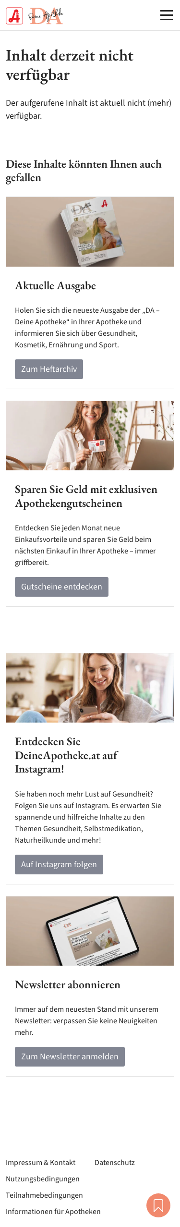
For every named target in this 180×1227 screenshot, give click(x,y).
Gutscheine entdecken (61, 587)
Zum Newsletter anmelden (70, 1057)
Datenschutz (115, 1162)
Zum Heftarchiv (49, 369)
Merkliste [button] (158, 1205)
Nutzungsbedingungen (43, 1179)
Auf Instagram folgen (59, 865)
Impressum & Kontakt (40, 1162)
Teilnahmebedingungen (44, 1195)
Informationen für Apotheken (53, 1211)
